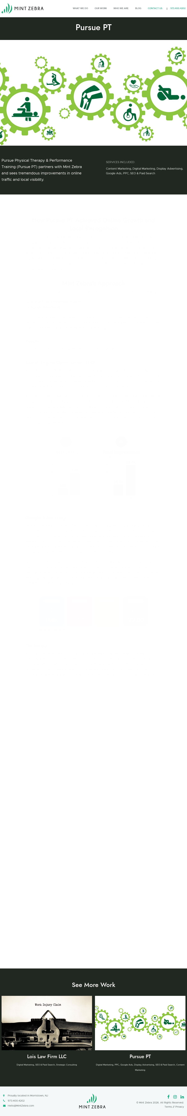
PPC (126, 173)
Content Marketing (118, 168)
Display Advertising (169, 168)
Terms (168, 1106)
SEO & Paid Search (142, 173)
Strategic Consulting (66, 1064)
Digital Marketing (144, 168)
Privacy (179, 1106)
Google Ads (114, 173)
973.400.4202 (16, 1100)
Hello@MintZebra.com (21, 1105)
